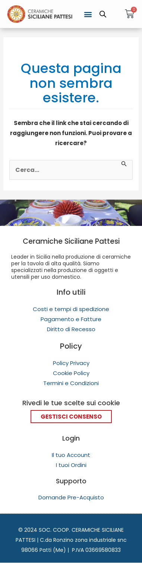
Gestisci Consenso (71, 416)
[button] (88, 14)
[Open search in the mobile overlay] (103, 14)
